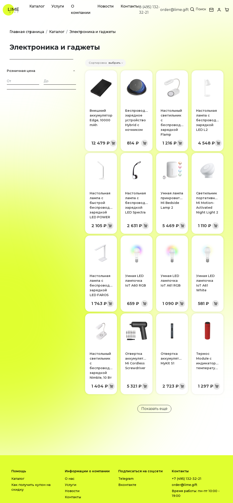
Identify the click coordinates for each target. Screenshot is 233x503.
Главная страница (27, 32)
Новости (105, 6)
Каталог (37, 6)
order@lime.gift (174, 10)
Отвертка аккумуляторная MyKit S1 (175, 358)
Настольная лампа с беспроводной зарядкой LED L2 (209, 120)
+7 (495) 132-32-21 (186, 479)
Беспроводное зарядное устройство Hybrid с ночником (138, 120)
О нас (69, 479)
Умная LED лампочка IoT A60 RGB (135, 280)
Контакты (130, 6)
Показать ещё (154, 408)
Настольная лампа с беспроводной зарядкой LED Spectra (138, 202)
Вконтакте (127, 485)
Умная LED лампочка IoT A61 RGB (170, 280)
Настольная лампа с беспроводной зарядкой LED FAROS (103, 285)
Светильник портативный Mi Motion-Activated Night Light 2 (208, 202)
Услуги (57, 6)
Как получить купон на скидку (31, 487)
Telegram (126, 479)
